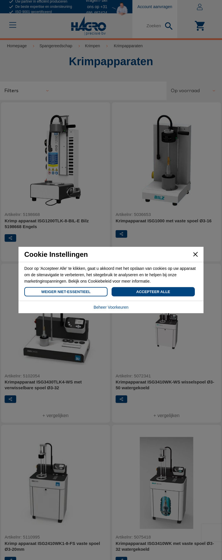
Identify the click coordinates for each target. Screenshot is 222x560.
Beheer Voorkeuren (111, 307)
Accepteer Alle (153, 292)
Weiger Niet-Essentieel (65, 292)
